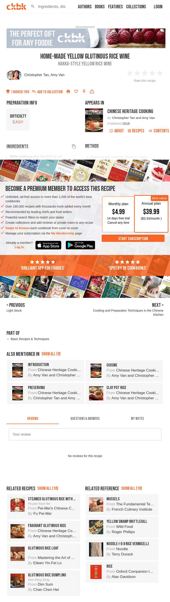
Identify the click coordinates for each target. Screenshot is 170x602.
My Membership (62, 233)
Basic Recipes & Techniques (30, 339)
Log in (19, 247)
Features (115, 7)
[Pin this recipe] (84, 91)
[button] (33, 6)
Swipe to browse (17, 228)
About (116, 131)
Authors (85, 7)
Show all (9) (50, 354)
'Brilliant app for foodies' (43, 265)
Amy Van (58, 75)
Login (158, 7)
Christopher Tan (36, 75)
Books (100, 7)
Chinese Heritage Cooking (130, 111)
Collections (136, 7)
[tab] (33, 419)
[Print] (68, 91)
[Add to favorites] (76, 91)
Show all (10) (47, 488)
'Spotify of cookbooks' (127, 265)
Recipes (136, 131)
